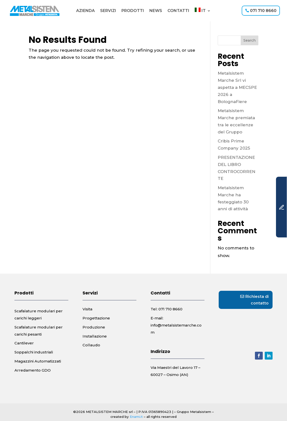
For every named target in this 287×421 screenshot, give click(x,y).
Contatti (178, 10)
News (155, 10)
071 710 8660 (263, 10)
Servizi (108, 10)
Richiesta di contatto (257, 299)
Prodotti (132, 10)
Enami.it (136, 417)
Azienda (85, 10)
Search (249, 40)
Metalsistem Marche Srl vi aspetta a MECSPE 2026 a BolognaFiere (237, 87)
